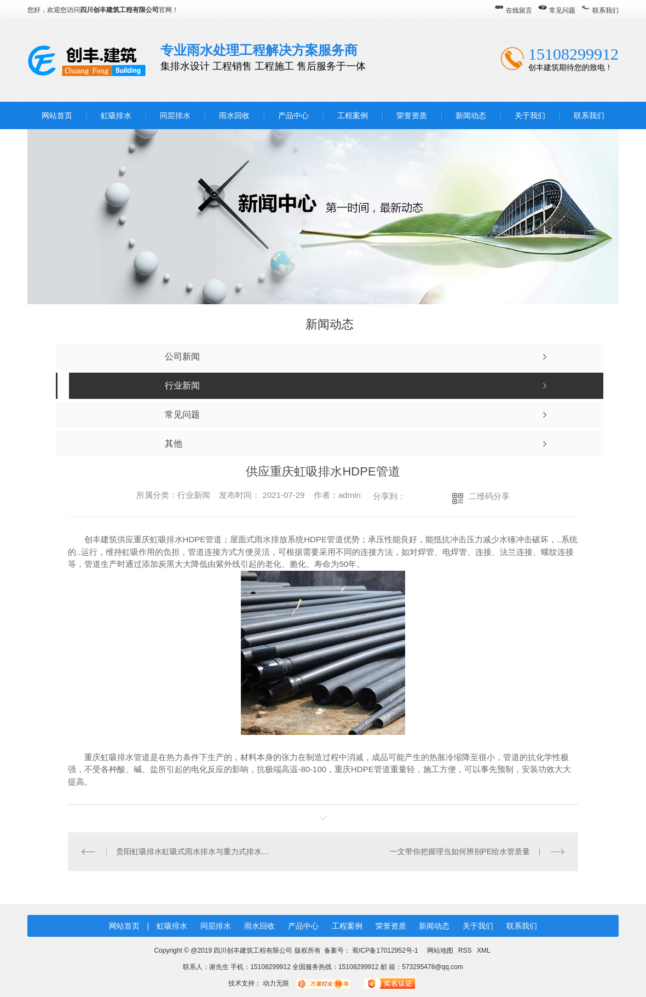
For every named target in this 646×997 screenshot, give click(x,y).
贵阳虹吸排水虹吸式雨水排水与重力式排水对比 (195, 851)
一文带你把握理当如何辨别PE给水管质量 (460, 851)
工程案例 (352, 115)
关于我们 (530, 115)
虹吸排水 (116, 115)
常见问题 (562, 10)
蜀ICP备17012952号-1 (385, 950)
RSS (466, 950)
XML (484, 950)
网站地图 (440, 950)
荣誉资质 (411, 115)
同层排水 (175, 115)
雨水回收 (234, 115)
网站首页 (57, 115)
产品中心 (293, 115)
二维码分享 (489, 496)
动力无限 (276, 983)
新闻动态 (470, 115)
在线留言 (519, 10)
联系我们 (605, 10)
